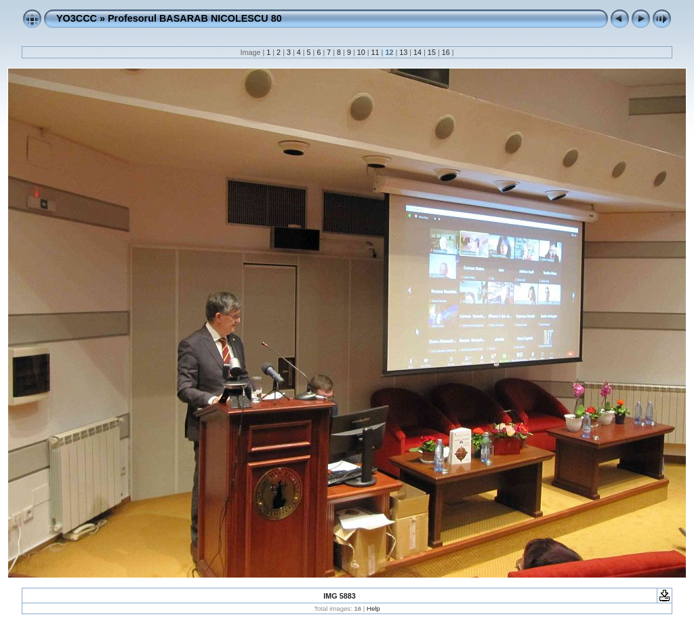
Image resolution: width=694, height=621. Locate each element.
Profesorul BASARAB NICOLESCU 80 (195, 18)
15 (432, 52)
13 (403, 52)
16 (446, 52)
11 (375, 52)
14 (417, 52)
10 (361, 52)
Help (373, 608)
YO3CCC (76, 18)
